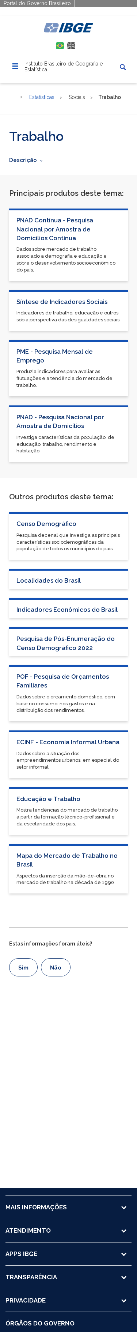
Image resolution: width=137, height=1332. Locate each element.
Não (55, 967)
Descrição (23, 160)
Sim (23, 967)
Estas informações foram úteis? (50, 944)
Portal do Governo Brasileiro (37, 3)
